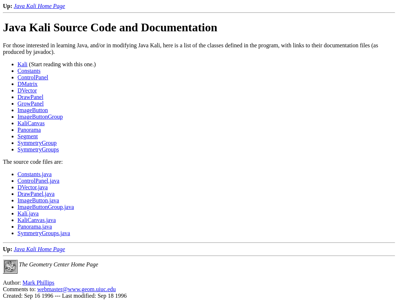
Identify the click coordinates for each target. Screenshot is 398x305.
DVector (27, 90)
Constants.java (34, 174)
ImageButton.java (38, 200)
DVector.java (32, 187)
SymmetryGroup (37, 143)
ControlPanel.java (38, 181)
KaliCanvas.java (36, 220)
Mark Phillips (39, 283)
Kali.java (28, 213)
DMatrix (27, 84)
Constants (28, 71)
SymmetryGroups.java (43, 233)
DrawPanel (30, 97)
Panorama (29, 130)
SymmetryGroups (38, 149)
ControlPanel (32, 77)
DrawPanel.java (36, 194)
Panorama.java (34, 226)
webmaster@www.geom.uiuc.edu (76, 289)
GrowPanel (30, 103)
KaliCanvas (31, 123)
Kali (22, 64)
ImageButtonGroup (40, 117)
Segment (27, 136)
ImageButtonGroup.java (45, 207)
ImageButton (32, 110)
